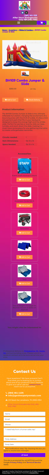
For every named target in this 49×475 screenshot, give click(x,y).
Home (4, 30)
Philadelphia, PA (31, 351)
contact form (35, 385)
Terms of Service (33, 462)
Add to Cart (10, 100)
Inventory (13, 30)
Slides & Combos (26, 30)
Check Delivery (33, 100)
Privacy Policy (16, 462)
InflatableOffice (33, 473)
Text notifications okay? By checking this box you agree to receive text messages (24, 450)
